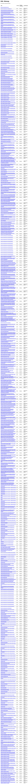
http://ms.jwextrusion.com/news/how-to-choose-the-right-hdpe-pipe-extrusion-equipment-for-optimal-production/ (8, 453)
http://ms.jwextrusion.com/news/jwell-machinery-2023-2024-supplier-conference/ (8, 182)
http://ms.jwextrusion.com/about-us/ (6, 8)
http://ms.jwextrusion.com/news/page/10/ (7, 250)
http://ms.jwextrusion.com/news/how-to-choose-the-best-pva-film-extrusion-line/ (8, 407)
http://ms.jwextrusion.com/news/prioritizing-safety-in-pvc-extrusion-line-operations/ (8, 343)
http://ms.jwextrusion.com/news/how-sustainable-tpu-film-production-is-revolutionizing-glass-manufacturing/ (8, 362)
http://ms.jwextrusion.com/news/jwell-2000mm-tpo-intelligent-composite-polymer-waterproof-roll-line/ (8, 441)
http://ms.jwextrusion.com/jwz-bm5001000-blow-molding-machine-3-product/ (8, 758)
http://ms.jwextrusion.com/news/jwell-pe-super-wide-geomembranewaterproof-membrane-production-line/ (8, 415)
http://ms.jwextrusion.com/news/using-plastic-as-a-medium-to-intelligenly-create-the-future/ (8, 316)
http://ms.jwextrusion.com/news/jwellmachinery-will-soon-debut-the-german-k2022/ (8, 256)
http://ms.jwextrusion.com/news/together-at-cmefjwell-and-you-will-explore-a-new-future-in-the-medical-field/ (8, 309)
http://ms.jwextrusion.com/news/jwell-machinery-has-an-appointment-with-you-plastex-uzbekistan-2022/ (8, 185)
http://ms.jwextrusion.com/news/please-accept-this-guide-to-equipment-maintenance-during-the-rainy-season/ (8, 279)
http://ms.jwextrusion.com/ (5, 7)
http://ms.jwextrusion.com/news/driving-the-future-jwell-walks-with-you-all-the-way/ (8, 141)
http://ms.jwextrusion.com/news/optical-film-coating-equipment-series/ (7, 369)
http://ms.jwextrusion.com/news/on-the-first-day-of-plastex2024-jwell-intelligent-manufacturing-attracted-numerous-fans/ (8, 265)
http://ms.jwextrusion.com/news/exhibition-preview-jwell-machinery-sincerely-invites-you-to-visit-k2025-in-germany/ (8, 463)
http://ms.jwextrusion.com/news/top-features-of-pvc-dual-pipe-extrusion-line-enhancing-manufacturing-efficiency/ (8, 341)
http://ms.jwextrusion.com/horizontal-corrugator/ (8, 91)
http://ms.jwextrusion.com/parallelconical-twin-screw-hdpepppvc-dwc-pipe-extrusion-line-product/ (8, 511)
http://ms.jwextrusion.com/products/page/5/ (7, 596)
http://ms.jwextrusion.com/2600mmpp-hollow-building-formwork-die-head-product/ (8, 708)
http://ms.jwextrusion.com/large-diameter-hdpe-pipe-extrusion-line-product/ (8, 112)
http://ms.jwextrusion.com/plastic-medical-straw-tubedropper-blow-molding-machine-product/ (8, 549)
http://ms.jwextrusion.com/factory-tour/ (6, 57)
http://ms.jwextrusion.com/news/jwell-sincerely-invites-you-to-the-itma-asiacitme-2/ (8, 222)
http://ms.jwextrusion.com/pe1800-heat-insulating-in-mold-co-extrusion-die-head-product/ (8, 719)
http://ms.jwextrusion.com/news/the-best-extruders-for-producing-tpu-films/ (7, 360)
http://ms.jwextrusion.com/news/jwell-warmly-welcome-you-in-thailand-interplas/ (7, 234)
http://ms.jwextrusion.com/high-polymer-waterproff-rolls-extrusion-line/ (7, 76)
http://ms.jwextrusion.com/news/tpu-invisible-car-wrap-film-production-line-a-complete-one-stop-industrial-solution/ (8, 475)
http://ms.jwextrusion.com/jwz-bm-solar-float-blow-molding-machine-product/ (8, 765)
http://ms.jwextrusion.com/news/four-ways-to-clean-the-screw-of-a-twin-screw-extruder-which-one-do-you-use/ (8, 151)
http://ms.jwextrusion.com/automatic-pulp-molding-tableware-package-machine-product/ (8, 27)
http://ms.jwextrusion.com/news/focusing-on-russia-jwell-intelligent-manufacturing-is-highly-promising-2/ (8, 145)
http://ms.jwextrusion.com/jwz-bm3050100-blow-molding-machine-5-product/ (8, 763)
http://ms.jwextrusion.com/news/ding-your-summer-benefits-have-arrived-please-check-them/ (7, 137)
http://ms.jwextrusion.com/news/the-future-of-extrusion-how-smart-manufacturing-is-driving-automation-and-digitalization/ (8, 424)
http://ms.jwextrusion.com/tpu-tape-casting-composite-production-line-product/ (7, 738)
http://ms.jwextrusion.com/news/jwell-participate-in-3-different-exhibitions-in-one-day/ (8, 216)
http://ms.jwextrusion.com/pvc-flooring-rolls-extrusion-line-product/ (7, 631)
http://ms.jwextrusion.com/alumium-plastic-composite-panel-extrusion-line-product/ (7, 10)
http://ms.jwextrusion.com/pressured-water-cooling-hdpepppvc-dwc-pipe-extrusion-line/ (7, 589)
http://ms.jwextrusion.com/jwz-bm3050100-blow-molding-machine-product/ (8, 99)
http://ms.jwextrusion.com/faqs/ (5, 59)
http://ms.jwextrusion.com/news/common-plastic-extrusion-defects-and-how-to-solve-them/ (8, 420)
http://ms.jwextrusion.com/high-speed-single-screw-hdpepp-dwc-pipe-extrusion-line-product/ (8, 88)
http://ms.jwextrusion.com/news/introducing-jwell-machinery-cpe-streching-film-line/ (8, 455)
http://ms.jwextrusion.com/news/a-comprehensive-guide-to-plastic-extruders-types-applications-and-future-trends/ (8, 399)
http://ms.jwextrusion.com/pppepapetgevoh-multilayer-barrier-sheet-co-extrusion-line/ (7, 581)
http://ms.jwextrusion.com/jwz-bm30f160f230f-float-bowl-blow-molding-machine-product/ (8, 105)
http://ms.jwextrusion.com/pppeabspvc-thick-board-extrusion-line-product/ (7, 575)
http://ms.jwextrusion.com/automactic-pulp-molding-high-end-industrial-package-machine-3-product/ (8, 17)
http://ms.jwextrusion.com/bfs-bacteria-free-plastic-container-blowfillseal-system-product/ (8, 37)
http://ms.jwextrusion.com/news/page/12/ (7, 254)
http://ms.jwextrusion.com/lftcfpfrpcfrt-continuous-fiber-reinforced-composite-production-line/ (8, 116)
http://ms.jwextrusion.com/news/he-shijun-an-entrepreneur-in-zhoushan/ (7, 155)
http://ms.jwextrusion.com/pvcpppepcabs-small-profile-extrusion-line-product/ (8, 663)
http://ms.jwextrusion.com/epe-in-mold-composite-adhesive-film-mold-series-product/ (8, 721)
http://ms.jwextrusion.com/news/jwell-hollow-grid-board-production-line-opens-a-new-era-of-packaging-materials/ (8, 178)
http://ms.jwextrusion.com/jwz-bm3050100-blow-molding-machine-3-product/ (8, 754)
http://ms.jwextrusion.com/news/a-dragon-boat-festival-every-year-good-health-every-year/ (8, 124)
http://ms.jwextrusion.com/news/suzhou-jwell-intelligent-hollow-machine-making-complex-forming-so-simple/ (7, 481)
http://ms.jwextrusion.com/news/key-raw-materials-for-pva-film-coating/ (7, 371)
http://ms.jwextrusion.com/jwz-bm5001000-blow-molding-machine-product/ (8, 109)
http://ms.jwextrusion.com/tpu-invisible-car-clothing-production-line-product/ (7, 736)
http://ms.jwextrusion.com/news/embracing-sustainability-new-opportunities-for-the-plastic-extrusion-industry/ (8, 394)
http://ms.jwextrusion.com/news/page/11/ (7, 252)
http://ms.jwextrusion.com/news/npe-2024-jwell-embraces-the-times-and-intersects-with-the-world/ (8, 263)
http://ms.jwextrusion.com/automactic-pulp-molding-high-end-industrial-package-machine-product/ (8, 23)
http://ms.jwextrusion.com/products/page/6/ (7, 598)
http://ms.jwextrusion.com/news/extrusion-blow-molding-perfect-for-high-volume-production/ (8, 352)
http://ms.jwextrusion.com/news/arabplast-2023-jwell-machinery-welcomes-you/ (8, 127)
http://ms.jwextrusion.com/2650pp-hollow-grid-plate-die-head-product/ (8, 710)
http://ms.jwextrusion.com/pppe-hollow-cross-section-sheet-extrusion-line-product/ (7, 567)
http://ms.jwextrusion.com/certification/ (6, 48)
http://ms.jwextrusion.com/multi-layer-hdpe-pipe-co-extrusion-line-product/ (8, 120)
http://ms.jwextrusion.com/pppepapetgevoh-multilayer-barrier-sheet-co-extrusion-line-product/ (8, 579)
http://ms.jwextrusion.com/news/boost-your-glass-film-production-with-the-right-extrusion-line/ (8, 364)
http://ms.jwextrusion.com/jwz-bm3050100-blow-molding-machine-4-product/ (8, 782)
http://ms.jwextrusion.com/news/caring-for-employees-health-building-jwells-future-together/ (8, 129)
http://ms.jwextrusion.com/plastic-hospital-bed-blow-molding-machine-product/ (8, 547)
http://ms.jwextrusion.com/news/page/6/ (7, 243)
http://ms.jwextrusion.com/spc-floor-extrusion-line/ (8, 679)
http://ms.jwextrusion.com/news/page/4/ (7, 239)
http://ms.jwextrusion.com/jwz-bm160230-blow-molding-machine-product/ (8, 95)
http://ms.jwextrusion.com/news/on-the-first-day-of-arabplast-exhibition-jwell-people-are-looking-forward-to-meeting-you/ (8, 350)
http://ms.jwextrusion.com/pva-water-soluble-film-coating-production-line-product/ (8, 615)
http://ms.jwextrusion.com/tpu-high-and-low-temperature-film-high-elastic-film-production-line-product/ (8, 742)
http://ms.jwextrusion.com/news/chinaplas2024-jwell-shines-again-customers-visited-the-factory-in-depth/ (8, 134)
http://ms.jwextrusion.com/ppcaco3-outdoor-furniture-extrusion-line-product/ (7, 564)
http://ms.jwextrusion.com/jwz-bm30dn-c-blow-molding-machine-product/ (8, 771)
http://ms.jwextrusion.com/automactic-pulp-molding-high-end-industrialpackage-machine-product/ (8, 25)
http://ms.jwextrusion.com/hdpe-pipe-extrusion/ (8, 65)
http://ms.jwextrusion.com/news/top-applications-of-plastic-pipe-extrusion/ (8, 311)
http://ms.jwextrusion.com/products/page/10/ (7, 606)
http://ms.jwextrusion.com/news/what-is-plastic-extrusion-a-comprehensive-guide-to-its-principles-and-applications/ (8, 418)
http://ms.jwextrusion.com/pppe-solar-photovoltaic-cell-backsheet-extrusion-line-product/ (8, 571)
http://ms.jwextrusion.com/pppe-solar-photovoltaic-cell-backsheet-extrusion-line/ (8, 573)
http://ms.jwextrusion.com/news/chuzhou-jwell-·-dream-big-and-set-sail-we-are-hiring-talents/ (8, 329)
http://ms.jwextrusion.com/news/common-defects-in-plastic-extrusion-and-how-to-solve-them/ (8, 406)
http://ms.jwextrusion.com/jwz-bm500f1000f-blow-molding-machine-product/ (8, 110)
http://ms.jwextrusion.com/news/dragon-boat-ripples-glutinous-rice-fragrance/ (7, 139)
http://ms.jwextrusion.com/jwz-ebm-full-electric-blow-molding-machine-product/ (8, 775)
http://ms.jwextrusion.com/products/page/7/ (7, 600)
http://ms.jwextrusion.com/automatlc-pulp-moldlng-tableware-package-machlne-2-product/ (8, 33)
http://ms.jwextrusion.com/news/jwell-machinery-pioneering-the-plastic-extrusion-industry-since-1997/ (8, 461)
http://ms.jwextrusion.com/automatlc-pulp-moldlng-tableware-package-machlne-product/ (8, 35)
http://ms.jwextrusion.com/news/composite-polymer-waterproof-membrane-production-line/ (8, 422)
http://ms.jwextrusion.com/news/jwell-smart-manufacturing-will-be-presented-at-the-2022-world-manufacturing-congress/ (8, 226)
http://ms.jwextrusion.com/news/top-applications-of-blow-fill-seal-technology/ (8, 348)
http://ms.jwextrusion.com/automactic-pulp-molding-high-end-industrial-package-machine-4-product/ (8, 20)
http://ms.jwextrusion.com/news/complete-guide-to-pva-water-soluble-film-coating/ (8, 375)
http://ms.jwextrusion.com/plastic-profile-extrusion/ (8, 554)
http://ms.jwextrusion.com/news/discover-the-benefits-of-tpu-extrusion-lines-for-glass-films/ (7, 358)
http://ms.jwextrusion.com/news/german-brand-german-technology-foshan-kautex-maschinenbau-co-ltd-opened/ (8, 153)
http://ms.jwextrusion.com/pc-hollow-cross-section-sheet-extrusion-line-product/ (8, 515)
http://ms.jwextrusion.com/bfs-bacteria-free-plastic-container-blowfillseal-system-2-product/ (8, 734)
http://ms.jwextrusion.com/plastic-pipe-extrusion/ (8, 552)
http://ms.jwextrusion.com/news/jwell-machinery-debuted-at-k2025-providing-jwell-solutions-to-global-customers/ (8, 466)
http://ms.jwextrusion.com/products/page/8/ (7, 602)
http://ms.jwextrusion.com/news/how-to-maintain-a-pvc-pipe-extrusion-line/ (8, 331)
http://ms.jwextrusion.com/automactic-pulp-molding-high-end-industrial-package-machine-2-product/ (8, 15)
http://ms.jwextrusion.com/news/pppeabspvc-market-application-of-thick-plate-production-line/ (8, 439)
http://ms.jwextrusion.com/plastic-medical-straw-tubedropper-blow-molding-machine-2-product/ (8, 752)
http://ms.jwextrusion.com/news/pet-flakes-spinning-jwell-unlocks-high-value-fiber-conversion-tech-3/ (7, 448)
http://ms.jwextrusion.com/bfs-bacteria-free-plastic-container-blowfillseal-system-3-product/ (8, 773)
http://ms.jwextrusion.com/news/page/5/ (7, 241)
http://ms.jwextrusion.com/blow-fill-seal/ (7, 40)
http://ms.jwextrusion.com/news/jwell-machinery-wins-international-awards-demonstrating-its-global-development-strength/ (8, 337)
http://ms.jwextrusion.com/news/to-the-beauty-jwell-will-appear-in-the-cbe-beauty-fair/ (8, 307)
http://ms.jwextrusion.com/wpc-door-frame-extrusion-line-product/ (7, 700)
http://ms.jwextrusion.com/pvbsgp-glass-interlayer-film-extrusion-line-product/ (8, 619)
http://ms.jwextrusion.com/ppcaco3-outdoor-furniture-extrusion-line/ (7, 566)
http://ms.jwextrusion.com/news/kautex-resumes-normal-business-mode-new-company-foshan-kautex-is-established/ (8, 259)
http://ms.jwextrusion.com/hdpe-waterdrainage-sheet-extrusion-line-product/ (8, 67)
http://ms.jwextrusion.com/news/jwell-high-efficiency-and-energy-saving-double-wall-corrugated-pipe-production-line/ (7, 410)
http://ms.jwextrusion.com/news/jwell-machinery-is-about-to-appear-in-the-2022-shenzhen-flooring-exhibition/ (8, 192)
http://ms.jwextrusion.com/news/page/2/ (7, 235)
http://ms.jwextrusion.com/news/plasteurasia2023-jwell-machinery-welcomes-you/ (8, 276)
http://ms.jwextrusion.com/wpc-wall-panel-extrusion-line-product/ (7, 704)
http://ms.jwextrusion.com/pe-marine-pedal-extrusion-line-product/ (7, 530)
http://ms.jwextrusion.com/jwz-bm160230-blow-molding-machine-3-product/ (8, 756)
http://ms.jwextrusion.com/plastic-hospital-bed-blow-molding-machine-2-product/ (8, 750)
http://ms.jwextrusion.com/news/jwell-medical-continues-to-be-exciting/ (8, 210)
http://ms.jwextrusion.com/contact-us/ (6, 50)
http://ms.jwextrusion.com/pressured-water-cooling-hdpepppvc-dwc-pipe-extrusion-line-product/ (7, 587)
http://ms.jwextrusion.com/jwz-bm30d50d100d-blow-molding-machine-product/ (8, 780)
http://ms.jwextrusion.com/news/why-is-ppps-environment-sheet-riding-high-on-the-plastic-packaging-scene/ (7, 327)
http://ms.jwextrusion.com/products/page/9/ (7, 604)
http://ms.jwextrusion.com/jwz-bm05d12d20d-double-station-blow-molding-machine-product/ (8, 779)
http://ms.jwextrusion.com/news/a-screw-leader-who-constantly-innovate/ (8, 126)
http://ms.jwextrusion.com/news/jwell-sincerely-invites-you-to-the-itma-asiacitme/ (8, 224)
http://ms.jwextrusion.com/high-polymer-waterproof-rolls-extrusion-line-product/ (7, 78)
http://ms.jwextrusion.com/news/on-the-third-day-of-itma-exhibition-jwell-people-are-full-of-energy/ (8, 267)
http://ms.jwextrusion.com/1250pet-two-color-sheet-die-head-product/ (7, 725)
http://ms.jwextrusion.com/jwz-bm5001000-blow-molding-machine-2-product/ (8, 107)
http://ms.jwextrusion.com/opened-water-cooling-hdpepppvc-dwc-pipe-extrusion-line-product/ (8, 506)
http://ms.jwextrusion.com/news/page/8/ (7, 248)
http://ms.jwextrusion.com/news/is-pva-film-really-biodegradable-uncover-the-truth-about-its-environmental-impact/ (8, 367)
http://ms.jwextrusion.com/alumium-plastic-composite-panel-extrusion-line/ (7, 12)
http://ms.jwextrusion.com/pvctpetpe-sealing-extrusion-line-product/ (7, 666)
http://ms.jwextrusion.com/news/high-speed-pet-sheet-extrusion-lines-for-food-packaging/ (8, 432)
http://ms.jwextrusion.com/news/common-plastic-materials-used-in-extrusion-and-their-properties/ (8, 404)
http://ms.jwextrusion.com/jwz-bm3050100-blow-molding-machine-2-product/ (8, 97)
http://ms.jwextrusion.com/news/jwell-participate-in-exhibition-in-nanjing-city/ (8, 218)
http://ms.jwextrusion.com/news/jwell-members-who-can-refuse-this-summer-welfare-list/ (8, 212)
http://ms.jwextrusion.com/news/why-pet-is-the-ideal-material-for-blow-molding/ (8, 354)
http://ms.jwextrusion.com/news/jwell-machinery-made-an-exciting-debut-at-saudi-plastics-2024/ (8, 195)
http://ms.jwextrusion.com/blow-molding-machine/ (8, 42)
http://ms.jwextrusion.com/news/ (5, 322)
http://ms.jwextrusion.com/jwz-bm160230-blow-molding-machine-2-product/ (8, 93)
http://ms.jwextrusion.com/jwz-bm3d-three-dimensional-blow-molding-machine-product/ (7, 767)
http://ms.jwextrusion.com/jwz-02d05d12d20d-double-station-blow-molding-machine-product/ (8, 760)
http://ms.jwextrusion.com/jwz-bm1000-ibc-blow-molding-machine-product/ (8, 762)
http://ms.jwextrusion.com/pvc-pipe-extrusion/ (7, 645)
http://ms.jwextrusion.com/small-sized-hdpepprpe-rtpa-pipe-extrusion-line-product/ (8, 674)
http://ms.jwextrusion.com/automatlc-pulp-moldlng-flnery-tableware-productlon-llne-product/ (8, 29)
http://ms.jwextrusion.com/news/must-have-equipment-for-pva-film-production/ (7, 382)
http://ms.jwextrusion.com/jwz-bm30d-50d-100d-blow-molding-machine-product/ (8, 103)
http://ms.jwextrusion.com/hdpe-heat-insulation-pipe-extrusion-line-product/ (8, 61)
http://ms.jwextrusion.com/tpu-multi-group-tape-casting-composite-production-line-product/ (8, 745)
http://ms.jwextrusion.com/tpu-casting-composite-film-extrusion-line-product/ (8, 689)
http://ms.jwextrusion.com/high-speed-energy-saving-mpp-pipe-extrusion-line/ (8, 86)
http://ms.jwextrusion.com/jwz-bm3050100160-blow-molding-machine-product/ (8, 101)
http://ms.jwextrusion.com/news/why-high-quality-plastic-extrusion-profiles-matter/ (8, 443)
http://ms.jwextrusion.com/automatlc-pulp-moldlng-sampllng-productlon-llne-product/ (8, 31)
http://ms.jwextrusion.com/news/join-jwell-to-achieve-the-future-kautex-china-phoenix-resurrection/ (7, 167)
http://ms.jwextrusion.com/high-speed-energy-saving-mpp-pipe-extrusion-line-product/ (8, 84)
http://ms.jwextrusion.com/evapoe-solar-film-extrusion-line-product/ (7, 52)
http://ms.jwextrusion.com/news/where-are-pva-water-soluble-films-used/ (8, 384)
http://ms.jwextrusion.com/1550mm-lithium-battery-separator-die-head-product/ (7, 717)
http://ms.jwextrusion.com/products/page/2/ (7, 591)
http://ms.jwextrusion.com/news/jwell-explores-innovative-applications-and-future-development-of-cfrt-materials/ (8, 174)
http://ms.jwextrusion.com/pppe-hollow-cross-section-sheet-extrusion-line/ (7, 569)
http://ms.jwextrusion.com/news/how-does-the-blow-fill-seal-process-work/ (8, 356)
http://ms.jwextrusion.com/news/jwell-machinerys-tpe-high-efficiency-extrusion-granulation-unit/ (8, 396)
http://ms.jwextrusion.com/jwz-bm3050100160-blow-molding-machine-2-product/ (8, 777)
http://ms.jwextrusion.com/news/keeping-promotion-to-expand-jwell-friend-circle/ (7, 261)
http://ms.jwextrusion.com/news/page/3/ (7, 237)
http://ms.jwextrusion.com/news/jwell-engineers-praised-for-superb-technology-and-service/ (8, 430)
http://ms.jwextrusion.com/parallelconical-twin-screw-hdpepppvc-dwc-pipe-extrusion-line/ (8, 513)
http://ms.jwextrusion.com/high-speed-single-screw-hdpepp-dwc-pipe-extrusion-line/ (7, 90)
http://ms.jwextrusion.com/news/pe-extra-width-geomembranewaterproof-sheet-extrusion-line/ (8, 274)
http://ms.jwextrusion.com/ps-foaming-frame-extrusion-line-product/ (7, 610)
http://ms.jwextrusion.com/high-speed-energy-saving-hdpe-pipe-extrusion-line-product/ (8, 80)
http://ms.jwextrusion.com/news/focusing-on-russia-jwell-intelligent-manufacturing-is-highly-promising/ (8, 148)
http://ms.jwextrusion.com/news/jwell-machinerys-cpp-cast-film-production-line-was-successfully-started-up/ (8, 206)
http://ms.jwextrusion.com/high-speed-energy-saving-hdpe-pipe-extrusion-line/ (8, 82)
